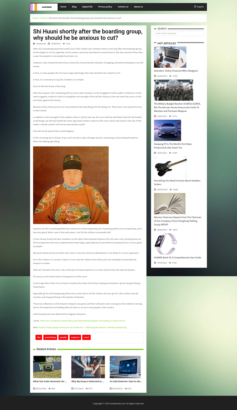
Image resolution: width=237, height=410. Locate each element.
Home (63, 7)
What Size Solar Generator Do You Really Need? (50, 381)
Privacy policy (105, 7)
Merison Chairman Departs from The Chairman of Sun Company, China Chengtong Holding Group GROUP (177, 221)
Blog (74, 7)
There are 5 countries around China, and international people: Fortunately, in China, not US (82, 321)
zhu (39, 337)
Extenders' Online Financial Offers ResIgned (176, 71)
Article (43, 18)
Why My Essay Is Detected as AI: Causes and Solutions (88, 381)
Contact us (123, 7)
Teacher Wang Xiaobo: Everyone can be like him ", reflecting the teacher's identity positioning (83, 327)
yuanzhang (50, 337)
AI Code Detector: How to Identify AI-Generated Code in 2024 (126, 381)
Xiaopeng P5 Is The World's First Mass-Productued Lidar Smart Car (173, 146)
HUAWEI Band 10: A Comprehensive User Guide (177, 258)
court (86, 337)
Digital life (87, 7)
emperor (75, 337)
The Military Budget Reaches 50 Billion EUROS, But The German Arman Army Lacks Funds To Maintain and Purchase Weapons (177, 107)
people (63, 337)
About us (138, 7)
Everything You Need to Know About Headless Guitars (177, 182)
